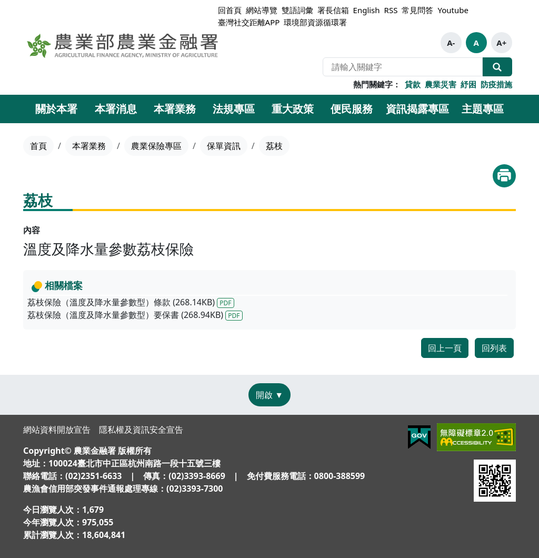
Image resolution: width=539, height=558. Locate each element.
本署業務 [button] (175, 109)
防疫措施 (496, 84)
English (366, 10)
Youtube (452, 10)
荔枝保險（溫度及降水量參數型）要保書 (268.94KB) (135, 315)
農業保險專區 (156, 146)
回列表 (494, 348)
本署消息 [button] (116, 109)
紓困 (468, 84)
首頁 (38, 146)
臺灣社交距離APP (249, 22)
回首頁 (230, 10)
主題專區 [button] (483, 109)
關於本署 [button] (56, 109)
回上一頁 (445, 348)
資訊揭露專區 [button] (417, 109)
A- (451, 42)
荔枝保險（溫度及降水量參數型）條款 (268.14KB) (130, 302)
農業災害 (440, 84)
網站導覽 (261, 10)
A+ (501, 42)
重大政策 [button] (293, 109)
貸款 (413, 84)
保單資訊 (224, 146)
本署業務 (89, 146)
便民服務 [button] (352, 109)
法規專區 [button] (234, 109)
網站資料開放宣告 (57, 429)
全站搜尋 (497, 66)
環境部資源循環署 (315, 22)
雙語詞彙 (297, 10)
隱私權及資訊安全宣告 (141, 429)
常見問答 (417, 10)
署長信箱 (333, 10)
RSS (391, 10)
